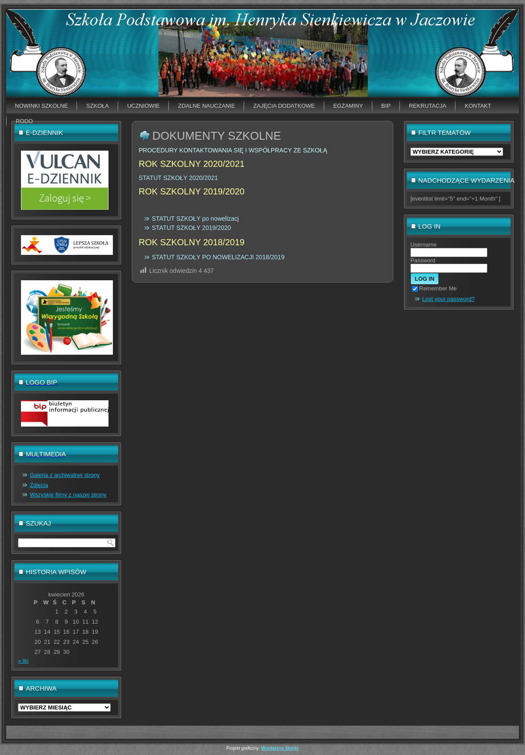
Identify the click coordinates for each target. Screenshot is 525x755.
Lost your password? (448, 299)
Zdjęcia (39, 485)
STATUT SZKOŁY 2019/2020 (191, 227)
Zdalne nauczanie (206, 105)
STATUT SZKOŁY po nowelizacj (195, 218)
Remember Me (434, 288)
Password (422, 260)
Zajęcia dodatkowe (284, 105)
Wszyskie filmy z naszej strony (68, 494)
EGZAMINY (348, 105)
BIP (386, 105)
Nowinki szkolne (41, 105)
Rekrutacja (428, 105)
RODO (24, 121)
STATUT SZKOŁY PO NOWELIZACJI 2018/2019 (218, 257)
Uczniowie (143, 105)
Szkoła (97, 105)
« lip (23, 660)
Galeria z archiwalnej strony (65, 475)
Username (423, 244)
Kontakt (478, 105)
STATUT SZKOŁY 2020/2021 (178, 177)
